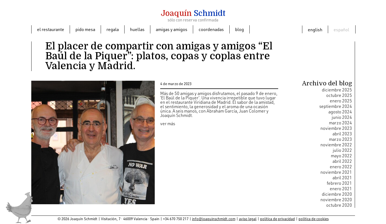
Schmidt (193, 13)
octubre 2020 (339, 205)
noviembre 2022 (336, 144)
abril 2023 (342, 133)
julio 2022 (342, 150)
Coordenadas (211, 29)
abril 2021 (342, 177)
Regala (112, 29)
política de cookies (313, 218)
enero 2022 (341, 166)
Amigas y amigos (171, 29)
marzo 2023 (340, 139)
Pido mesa (85, 29)
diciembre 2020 (337, 194)
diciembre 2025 (337, 90)
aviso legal (248, 218)
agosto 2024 (340, 111)
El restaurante (50, 29)
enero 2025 (341, 100)
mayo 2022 (341, 155)
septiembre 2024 (335, 106)
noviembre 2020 (336, 199)
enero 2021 (341, 188)
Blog (239, 29)
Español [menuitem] (341, 29)
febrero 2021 (339, 183)
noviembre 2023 (336, 128)
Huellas (137, 29)
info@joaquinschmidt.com (213, 218)
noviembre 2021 (336, 172)
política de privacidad (277, 218)
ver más (167, 123)
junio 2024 (342, 117)
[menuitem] (315, 29)
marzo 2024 (340, 122)
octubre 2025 (339, 95)
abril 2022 (342, 161)
